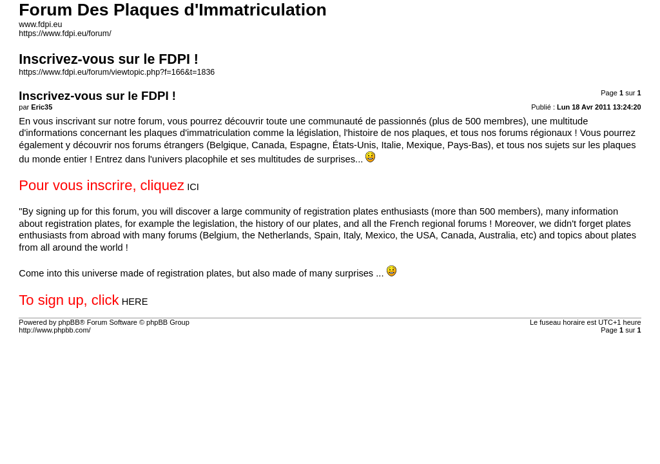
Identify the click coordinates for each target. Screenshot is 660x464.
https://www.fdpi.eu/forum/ (65, 33)
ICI (193, 187)
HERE (135, 301)
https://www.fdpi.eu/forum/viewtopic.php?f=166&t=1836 (117, 72)
